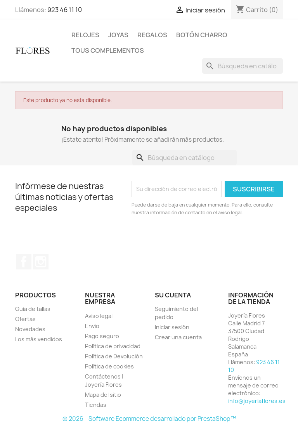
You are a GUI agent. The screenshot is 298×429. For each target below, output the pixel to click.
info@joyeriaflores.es (257, 401)
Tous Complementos (107, 50)
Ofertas (25, 319)
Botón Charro (201, 35)
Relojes (85, 35)
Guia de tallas (32, 309)
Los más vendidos (38, 339)
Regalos (152, 35)
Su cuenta (173, 295)
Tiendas (95, 404)
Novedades (30, 329)
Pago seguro (102, 336)
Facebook (23, 261)
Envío (92, 326)
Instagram (41, 261)
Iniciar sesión (172, 327)
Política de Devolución (114, 356)
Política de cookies (109, 366)
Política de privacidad (112, 346)
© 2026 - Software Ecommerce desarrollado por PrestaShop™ (149, 419)
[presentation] (196, 238)
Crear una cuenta (178, 337)
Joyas (118, 35)
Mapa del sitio (103, 394)
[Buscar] (242, 66)
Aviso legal (99, 316)
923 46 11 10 (64, 9)
